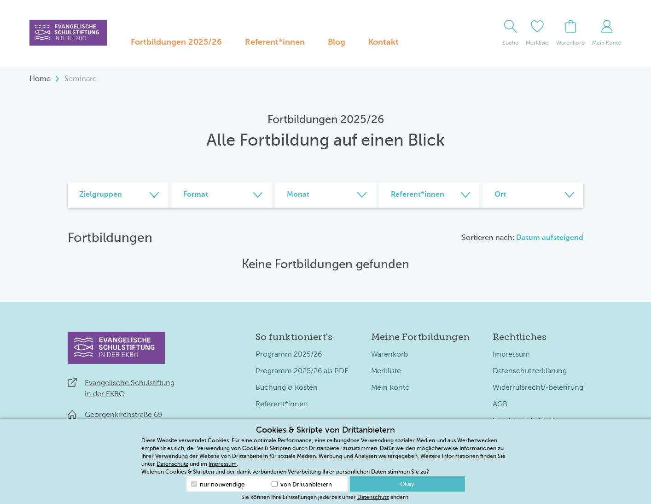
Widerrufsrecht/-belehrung (538, 388)
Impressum (511, 354)
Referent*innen (275, 42)
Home (40, 79)
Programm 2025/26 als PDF (302, 371)
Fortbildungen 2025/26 (176, 42)
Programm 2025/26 (289, 354)
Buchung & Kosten (287, 388)
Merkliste (386, 371)
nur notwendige (217, 484)
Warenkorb (389, 354)
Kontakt (383, 42)
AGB (500, 404)
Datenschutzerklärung (530, 371)
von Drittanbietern (302, 484)
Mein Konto (390, 388)
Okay (407, 484)
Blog (336, 42)
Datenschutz (172, 464)
